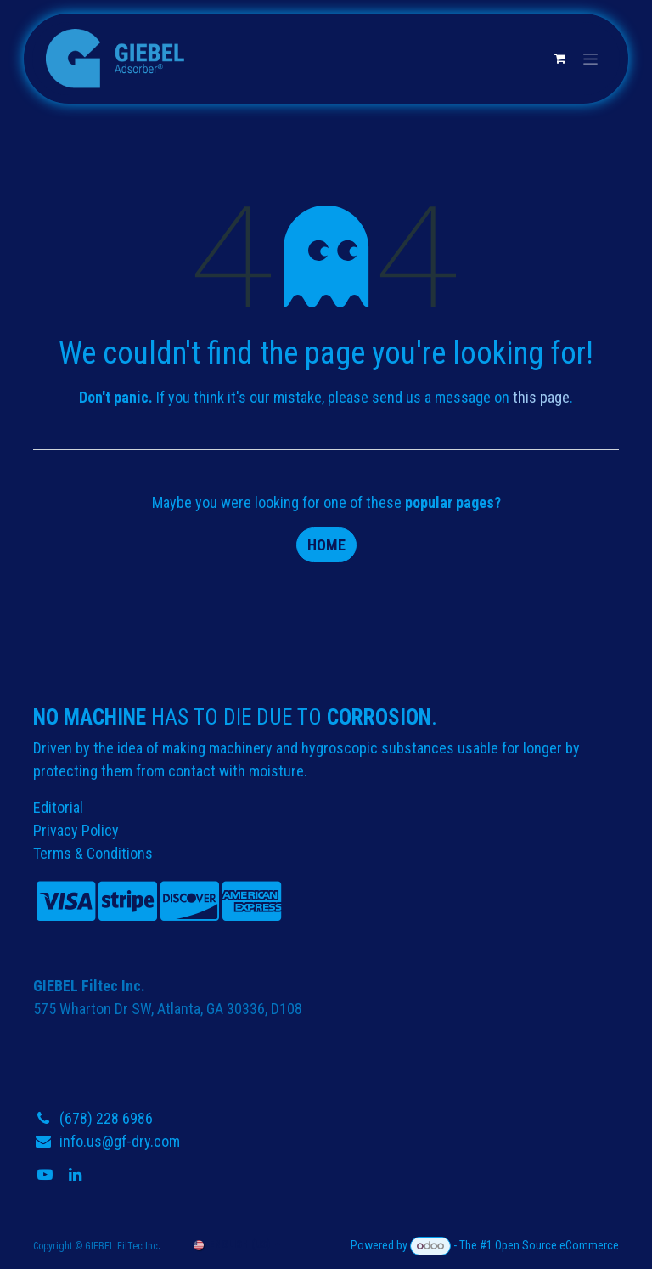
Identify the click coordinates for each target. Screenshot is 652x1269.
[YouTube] (47, 1174)
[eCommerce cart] (559, 58)
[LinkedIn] (77, 1174)
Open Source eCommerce (557, 1245)
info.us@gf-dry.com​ (119, 1141)
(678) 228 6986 (106, 1118)
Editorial (58, 807)
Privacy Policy (76, 830)
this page (541, 397)
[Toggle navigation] (590, 58)
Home (326, 545)
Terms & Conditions (93, 853)
